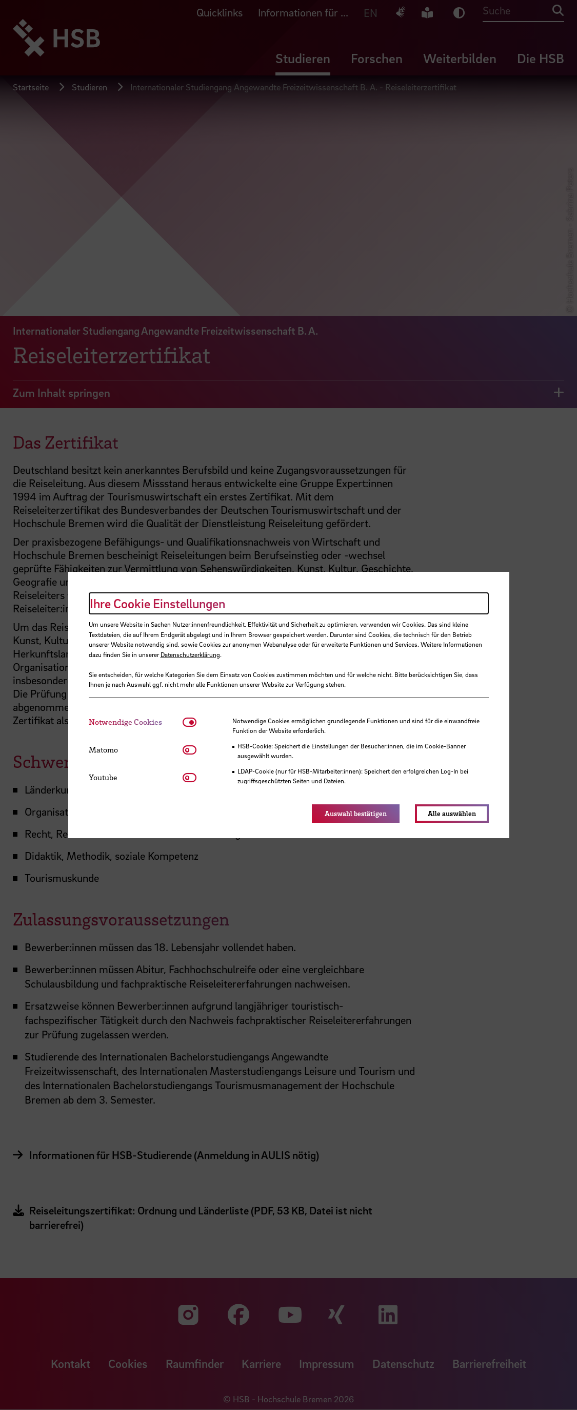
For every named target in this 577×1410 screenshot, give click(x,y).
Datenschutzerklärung (190, 654)
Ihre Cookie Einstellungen (157, 603)
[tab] (136, 722)
